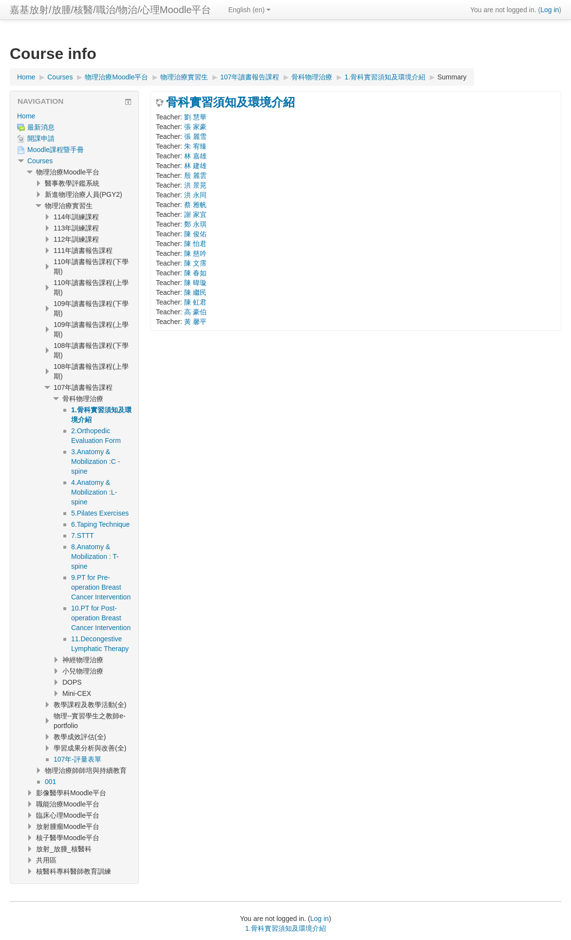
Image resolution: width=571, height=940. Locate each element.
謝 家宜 (195, 214)
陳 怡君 (195, 244)
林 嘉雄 (195, 156)
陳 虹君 (195, 302)
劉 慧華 (195, 117)
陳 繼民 (195, 292)
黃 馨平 (195, 322)
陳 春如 (195, 273)
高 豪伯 (195, 312)
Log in (549, 10)
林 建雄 (195, 166)
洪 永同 (195, 195)
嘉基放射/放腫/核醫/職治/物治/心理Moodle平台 (110, 9)
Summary (452, 77)
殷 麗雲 (195, 175)
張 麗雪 (195, 136)
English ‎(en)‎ (249, 10)
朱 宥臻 (195, 146)
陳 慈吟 (195, 253)
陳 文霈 (195, 263)
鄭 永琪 (195, 224)
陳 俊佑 (195, 234)
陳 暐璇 (195, 283)
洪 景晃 (195, 185)
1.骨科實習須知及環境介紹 (285, 928)
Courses (40, 161)
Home (26, 116)
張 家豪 (195, 127)
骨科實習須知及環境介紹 (230, 102)
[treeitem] (74, 116)
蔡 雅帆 (195, 205)
